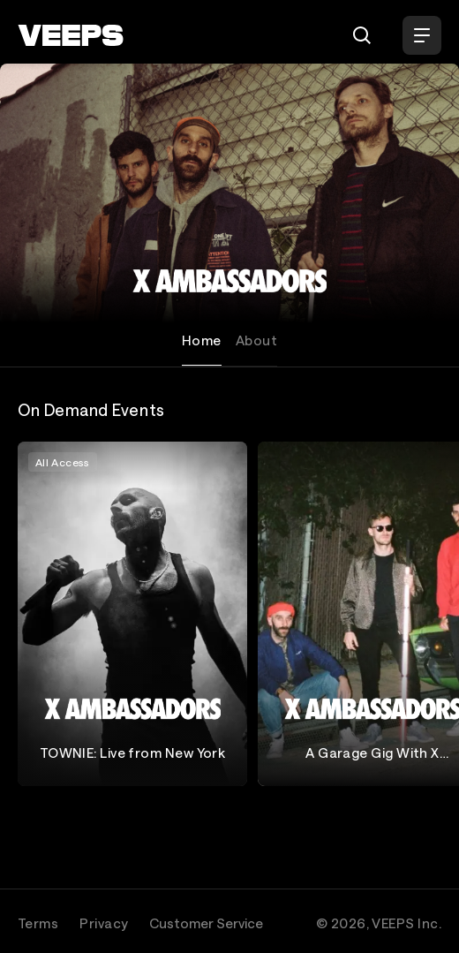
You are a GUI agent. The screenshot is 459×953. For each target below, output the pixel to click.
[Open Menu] (422, 35)
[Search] (361, 35)
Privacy (103, 923)
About (256, 340)
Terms (38, 923)
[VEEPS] (71, 35)
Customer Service (206, 923)
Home (202, 340)
